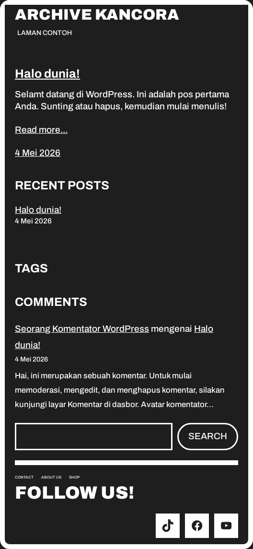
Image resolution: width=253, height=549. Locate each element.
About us (51, 477)
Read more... (41, 130)
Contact (24, 477)
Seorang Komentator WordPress (82, 329)
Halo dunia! (47, 73)
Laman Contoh (44, 32)
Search (207, 436)
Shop (74, 477)
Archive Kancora (97, 15)
